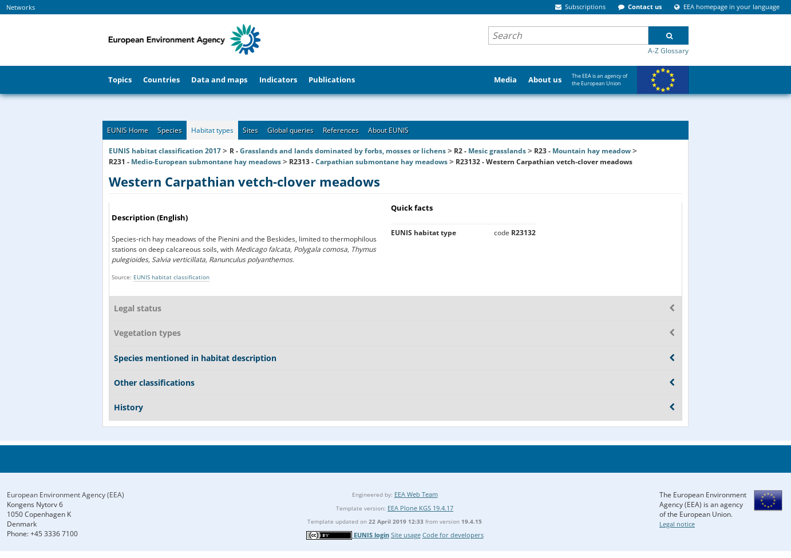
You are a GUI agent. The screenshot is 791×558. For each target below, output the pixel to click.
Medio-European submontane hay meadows (206, 162)
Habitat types (212, 130)
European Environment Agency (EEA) (65, 495)
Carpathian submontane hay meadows (381, 162)
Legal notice (677, 524)
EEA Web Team (416, 494)
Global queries (290, 130)
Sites (250, 130)
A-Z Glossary (668, 51)
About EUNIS (388, 130)
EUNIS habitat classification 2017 (165, 151)
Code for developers (453, 535)
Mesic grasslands (497, 151)
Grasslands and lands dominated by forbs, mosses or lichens (343, 151)
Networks (20, 7)
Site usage (406, 535)
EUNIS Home (127, 130)
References (341, 130)
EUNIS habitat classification (171, 277)
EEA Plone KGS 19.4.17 (420, 508)
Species (169, 130)
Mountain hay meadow (591, 151)
